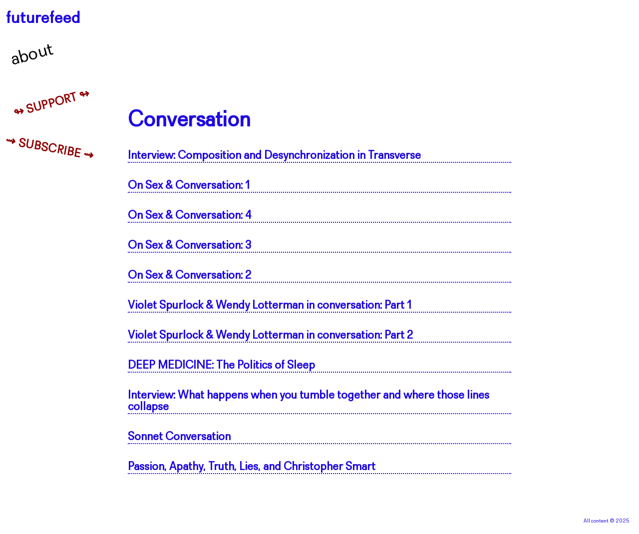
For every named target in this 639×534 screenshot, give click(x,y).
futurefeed (43, 18)
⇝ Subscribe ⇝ (49, 149)
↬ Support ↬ (51, 104)
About (32, 54)
